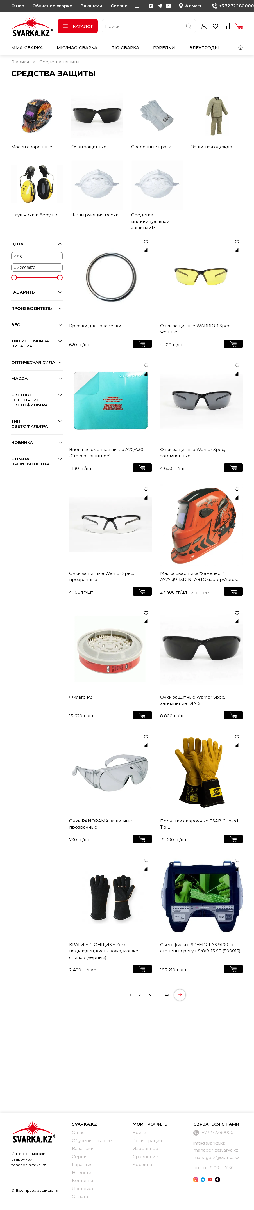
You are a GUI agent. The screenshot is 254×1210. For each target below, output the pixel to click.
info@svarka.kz (209, 1143)
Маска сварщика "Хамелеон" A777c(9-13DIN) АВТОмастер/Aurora (199, 576)
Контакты (82, 1180)
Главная (20, 62)
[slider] (14, 277)
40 (168, 995)
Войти (139, 1132)
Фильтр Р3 (80, 697)
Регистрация (147, 1140)
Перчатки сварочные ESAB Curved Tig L (199, 824)
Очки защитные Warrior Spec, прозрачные (101, 576)
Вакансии (91, 5)
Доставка (82, 1188)
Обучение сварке (52, 5)
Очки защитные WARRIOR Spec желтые (195, 329)
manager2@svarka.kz (216, 1157)
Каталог (77, 26)
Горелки (164, 47)
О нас (17, 5)
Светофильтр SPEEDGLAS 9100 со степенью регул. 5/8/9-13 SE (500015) (200, 948)
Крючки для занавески (95, 325)
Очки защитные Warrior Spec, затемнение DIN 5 (192, 700)
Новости (81, 1172)
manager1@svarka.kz (215, 1150)
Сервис (119, 5)
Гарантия (82, 1164)
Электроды (204, 47)
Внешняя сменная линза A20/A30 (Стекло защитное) (106, 453)
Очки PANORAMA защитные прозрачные (100, 824)
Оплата (80, 1196)
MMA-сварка (27, 47)
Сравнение (145, 1156)
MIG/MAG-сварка (77, 47)
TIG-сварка (125, 47)
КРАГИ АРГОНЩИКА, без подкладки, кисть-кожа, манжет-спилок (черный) (105, 951)
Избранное (145, 1148)
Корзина (142, 1164)
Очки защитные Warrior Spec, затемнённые (192, 453)
